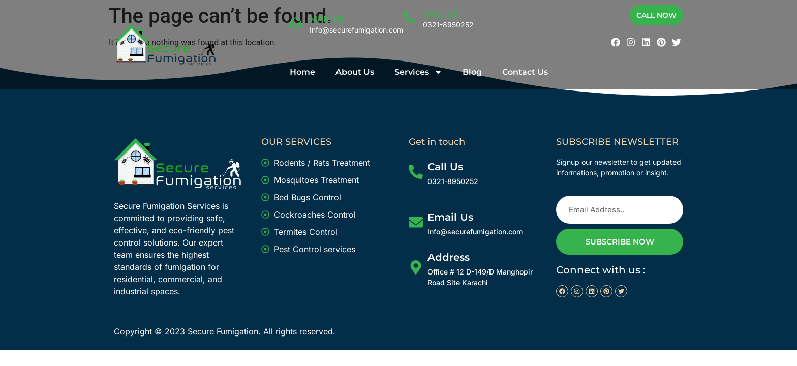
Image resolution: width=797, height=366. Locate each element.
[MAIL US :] (295, 22)
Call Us (445, 167)
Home (302, 72)
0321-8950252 (448, 24)
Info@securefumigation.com (356, 29)
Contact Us (525, 72)
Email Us (450, 217)
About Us (354, 72)
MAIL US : (329, 19)
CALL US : (443, 14)
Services (418, 72)
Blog (472, 72)
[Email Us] (416, 222)
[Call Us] (416, 172)
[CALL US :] (409, 17)
